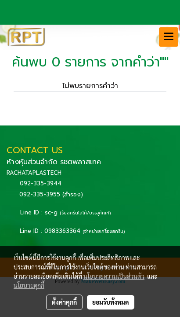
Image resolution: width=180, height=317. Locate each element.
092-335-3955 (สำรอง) (51, 194)
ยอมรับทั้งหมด (110, 302)
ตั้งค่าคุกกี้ (64, 302)
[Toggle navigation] (168, 37)
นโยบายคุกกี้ (29, 285)
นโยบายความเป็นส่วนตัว (113, 276)
